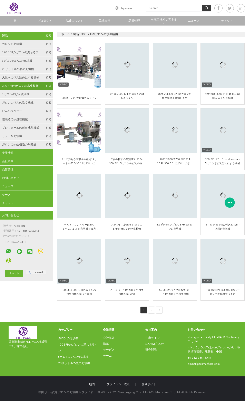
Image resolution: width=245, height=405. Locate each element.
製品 (26, 36)
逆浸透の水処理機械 (26, 119)
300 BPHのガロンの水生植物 (26, 86)
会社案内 (7, 161)
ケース (6, 194)
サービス (109, 349)
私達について (74, 20)
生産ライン (152, 338)
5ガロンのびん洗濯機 (26, 94)
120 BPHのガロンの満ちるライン (26, 52)
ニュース (193, 20)
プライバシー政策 (118, 384)
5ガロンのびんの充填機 (26, 61)
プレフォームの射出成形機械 (26, 128)
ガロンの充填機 (26, 44)
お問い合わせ (10, 178)
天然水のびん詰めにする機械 (26, 78)
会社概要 (109, 338)
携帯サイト (149, 384)
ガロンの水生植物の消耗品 (26, 145)
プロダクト (45, 20)
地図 (92, 384)
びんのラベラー (26, 111)
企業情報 (7, 153)
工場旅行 (104, 20)
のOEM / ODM (154, 344)
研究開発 (151, 349)
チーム (107, 355)
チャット (227, 20)
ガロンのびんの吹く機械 (26, 103)
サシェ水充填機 (26, 136)
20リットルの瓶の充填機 (26, 69)
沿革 (106, 344)
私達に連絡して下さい (164, 21)
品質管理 (134, 20)
